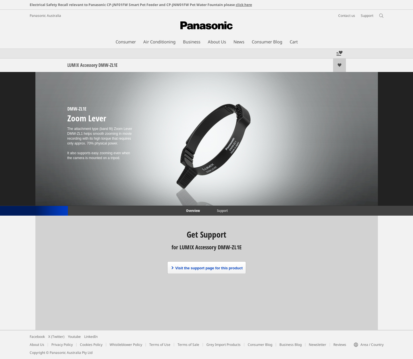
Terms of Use (159, 344)
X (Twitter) (56, 336)
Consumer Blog (260, 344)
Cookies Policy (91, 344)
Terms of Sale (188, 344)
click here (244, 4)
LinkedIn (91, 336)
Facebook (37, 336)
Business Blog (290, 344)
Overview (192, 210)
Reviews (339, 344)
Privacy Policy (62, 344)
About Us (37, 344)
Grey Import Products (223, 344)
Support (222, 210)
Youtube (74, 336)
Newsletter (317, 344)
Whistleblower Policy (126, 344)
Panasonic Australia (45, 15)
